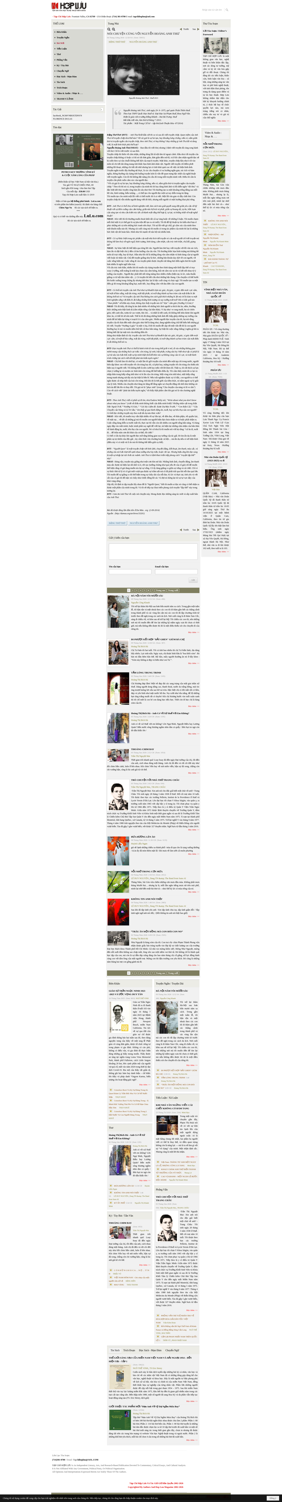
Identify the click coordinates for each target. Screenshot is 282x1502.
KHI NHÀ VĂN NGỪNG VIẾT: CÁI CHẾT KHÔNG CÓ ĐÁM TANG (174, 1107)
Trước (186, 29)
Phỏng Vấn (162, 1189)
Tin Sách (115, 1350)
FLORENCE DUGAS (62, 119)
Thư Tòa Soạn (210, 23)
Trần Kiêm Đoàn (169, 1323)
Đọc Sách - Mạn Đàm (150, 1350)
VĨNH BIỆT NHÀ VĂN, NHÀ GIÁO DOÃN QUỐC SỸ (216, 293)
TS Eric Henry (156, 1368)
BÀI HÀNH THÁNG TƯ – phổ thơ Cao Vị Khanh (216, 262)
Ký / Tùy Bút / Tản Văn (121, 1215)
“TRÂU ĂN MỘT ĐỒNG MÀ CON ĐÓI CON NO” (157, 931)
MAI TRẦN (166, 1333)
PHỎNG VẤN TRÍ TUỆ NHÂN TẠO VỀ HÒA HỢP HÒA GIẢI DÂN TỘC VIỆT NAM (175, 1319)
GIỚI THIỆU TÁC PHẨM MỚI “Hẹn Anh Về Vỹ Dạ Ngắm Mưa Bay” (144, 1406)
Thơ (111, 1127)
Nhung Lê (188, 1173)
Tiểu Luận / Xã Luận (167, 1097)
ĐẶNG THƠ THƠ (117, 42)
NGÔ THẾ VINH (142, 998)
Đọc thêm (192, 632)
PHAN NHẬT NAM (179, 1340)
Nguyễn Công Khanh (140, 602)
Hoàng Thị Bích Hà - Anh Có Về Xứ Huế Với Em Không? (160, 713)
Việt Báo (216, 489)
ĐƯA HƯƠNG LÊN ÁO (143, 836)
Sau (194, 29)
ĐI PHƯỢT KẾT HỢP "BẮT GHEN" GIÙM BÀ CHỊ (157, 639)
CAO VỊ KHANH (217, 266)
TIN (205, 282)
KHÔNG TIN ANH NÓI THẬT (146, 899)
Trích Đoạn (129, 1350)
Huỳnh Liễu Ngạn (139, 843)
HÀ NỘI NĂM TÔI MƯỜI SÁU (147, 595)
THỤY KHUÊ (120, 1097)
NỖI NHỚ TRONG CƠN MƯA (147, 871)
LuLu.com (96, 201)
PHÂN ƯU (216, 370)
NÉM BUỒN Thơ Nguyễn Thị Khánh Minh (213, 248)
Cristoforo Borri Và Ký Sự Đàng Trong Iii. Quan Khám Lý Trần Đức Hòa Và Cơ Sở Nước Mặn (128, 1093)
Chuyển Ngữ (172, 1350)
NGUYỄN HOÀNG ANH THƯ (143, 42)
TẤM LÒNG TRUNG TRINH (146, 672)
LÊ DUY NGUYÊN (140, 878)
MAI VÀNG (119, 1285)
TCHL (216, 325)
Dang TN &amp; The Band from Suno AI (168, 878)
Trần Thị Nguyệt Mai (140, 756)
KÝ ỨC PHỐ (119, 1203)
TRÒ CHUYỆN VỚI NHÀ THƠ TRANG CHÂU (155, 780)
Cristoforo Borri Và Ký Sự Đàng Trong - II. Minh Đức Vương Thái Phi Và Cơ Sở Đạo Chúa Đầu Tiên (129, 1104)
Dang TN (211, 256)
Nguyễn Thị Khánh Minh (178, 1180)
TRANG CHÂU (158, 787)
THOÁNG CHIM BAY (142, 749)
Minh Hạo (185, 1113)
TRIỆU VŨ (117, 1274)
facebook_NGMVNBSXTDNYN (67, 115)
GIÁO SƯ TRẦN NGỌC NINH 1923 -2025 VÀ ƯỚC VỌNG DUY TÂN (127, 992)
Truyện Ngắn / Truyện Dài (169, 983)
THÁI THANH (132, 1285)
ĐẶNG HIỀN (130, 1281)
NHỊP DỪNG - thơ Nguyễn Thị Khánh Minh (213, 238)
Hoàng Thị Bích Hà (139, 646)
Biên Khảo (114, 983)
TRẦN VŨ (167, 1340)
